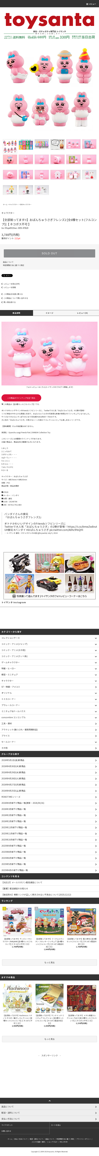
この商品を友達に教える (11, 294)
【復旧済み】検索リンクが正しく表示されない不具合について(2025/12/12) (36, 894)
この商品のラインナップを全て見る (21, 398)
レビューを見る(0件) (10, 284)
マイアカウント (7, 1125)
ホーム (5, 204)
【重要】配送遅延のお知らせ (14, 888)
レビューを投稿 (8, 287)
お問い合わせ (6, 1131)
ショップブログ (52, 1142)
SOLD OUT (49, 253)
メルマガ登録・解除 (38, 1142)
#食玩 (9, 530)
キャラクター (13, 204)
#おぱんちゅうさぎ (37, 530)
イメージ (49, 313)
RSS (61, 1142)
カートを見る (56, 1125)
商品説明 (16, 313)
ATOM (65, 1142)
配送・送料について (36, 1139)
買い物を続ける (8, 302)
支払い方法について (20, 1139)
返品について (8, 262)
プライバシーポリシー (83, 1139)
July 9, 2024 (52, 533)
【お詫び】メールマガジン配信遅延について (21, 882)
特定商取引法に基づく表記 (13, 265)
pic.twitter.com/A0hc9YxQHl (66, 530)
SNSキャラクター (25, 204)
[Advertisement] (49, 1077)
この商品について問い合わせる (14, 298)
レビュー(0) (82, 313)
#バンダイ (20, 530)
